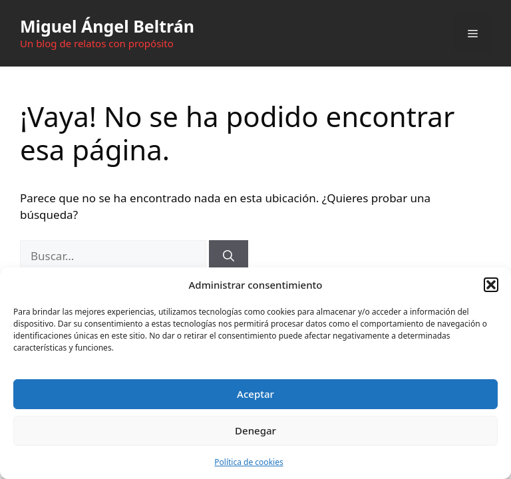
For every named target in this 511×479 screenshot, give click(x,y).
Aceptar (255, 393)
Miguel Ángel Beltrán (107, 26)
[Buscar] (228, 256)
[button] (491, 284)
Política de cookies (248, 462)
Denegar (255, 430)
